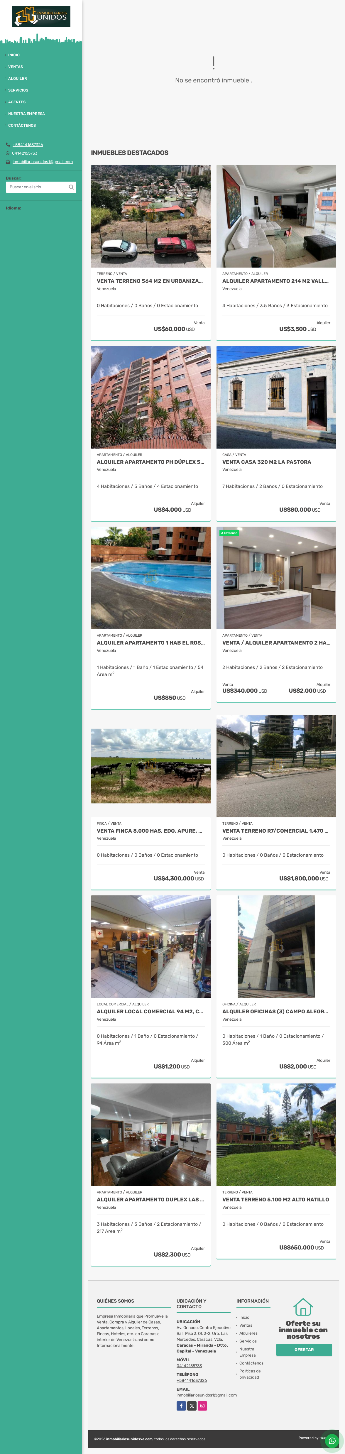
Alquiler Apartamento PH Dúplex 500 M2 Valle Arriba (151, 462)
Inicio (14, 55)
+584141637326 (28, 144)
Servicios (18, 90)
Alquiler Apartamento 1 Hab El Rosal (151, 643)
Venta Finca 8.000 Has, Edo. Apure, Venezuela (151, 831)
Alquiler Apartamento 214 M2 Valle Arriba (276, 281)
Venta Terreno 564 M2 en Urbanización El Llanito (151, 281)
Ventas (15, 67)
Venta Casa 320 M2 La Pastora (266, 462)
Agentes (17, 102)
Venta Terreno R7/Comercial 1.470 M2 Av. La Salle (276, 831)
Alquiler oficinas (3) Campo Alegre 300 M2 (276, 1012)
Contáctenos (22, 125)
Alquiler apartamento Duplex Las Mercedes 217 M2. (151, 1200)
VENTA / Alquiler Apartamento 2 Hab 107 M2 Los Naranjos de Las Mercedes (276, 643)
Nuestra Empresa (26, 113)
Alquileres (248, 1333)
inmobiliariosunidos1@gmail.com (43, 161)
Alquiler (17, 78)
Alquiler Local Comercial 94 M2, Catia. (151, 1012)
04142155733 (24, 153)
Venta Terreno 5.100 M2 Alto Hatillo (275, 1200)
